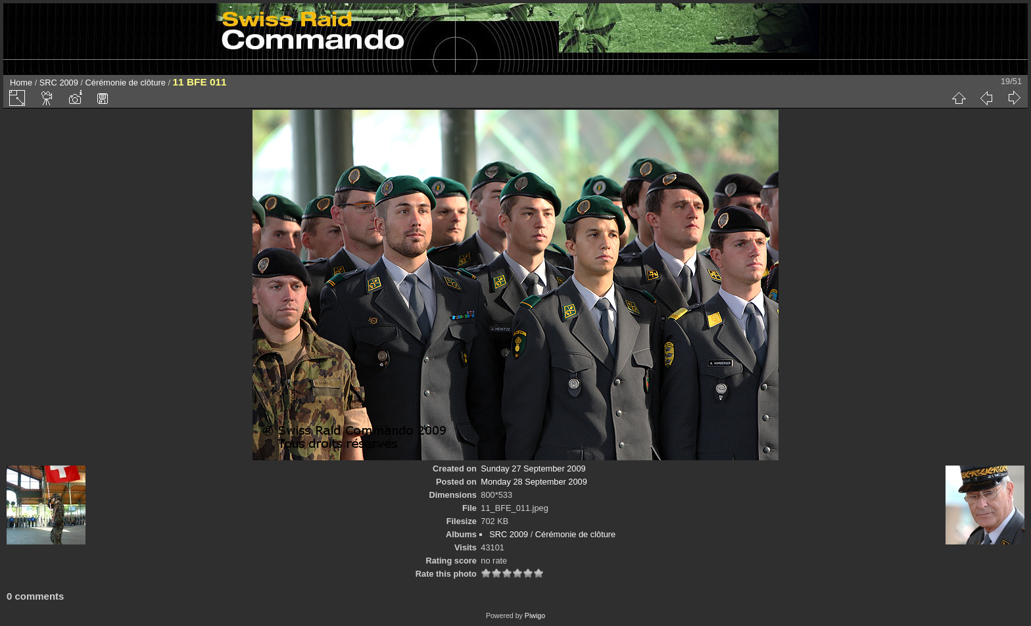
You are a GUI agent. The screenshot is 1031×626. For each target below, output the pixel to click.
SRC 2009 (58, 82)
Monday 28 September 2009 (534, 482)
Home (21, 82)
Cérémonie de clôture (125, 82)
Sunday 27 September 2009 (533, 468)
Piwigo (535, 615)
